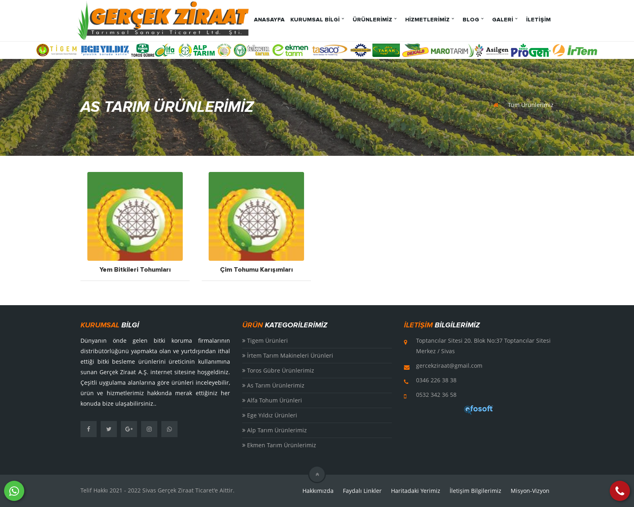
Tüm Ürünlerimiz (531, 105)
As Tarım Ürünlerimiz (273, 385)
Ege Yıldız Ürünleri (269, 415)
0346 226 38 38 (436, 380)
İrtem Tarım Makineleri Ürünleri (287, 355)
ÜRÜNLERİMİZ (372, 20)
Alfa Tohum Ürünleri (272, 400)
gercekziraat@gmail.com (449, 365)
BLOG (471, 20)
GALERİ (502, 20)
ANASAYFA (269, 20)
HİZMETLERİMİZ (427, 20)
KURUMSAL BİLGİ (315, 20)
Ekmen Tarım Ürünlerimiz (279, 445)
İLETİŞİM (538, 20)
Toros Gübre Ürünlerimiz (278, 370)
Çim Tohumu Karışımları (256, 270)
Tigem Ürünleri (265, 340)
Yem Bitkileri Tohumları (135, 270)
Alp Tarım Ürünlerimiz (274, 430)
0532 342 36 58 (436, 394)
